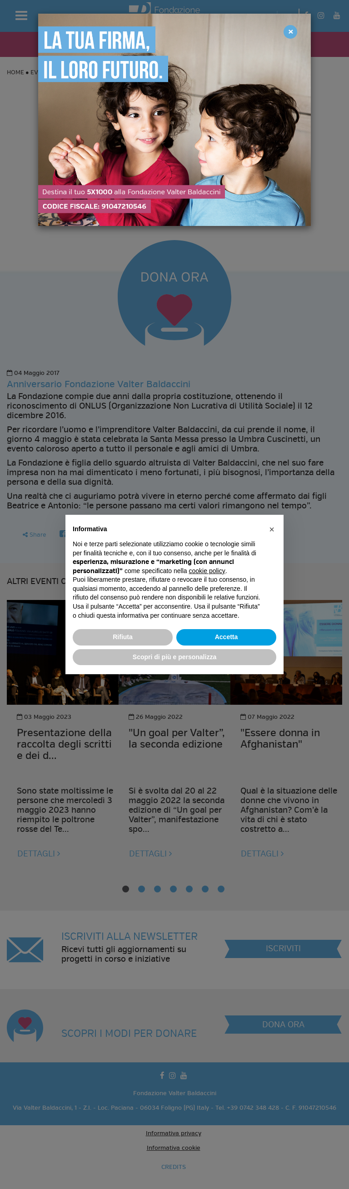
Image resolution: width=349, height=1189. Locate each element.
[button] (271, 529)
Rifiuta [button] (123, 637)
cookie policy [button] (207, 570)
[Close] (290, 32)
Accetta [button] (226, 637)
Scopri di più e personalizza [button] (174, 657)
